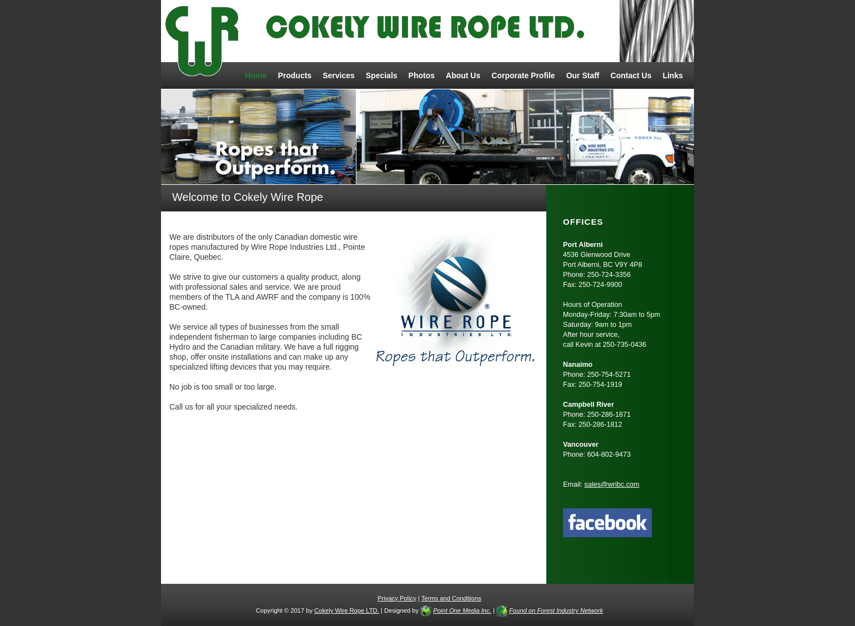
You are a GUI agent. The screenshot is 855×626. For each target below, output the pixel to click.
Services (339, 75)
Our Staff (583, 75)
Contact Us (631, 75)
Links (672, 75)
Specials (382, 75)
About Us (463, 75)
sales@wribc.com (612, 484)
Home (256, 75)
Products (294, 75)
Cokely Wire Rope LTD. (346, 610)
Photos (422, 75)
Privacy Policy (397, 598)
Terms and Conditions (451, 598)
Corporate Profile (523, 75)
